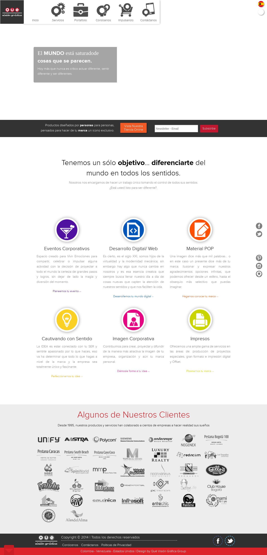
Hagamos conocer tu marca (200, 296)
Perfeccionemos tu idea (67, 376)
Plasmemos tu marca (200, 371)
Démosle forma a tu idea (133, 371)
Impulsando (126, 20)
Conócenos (103, 20)
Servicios (58, 20)
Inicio (35, 20)
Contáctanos (148, 20)
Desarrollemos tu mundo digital (133, 296)
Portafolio (80, 20)
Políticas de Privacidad (116, 544)
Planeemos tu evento (67, 291)
